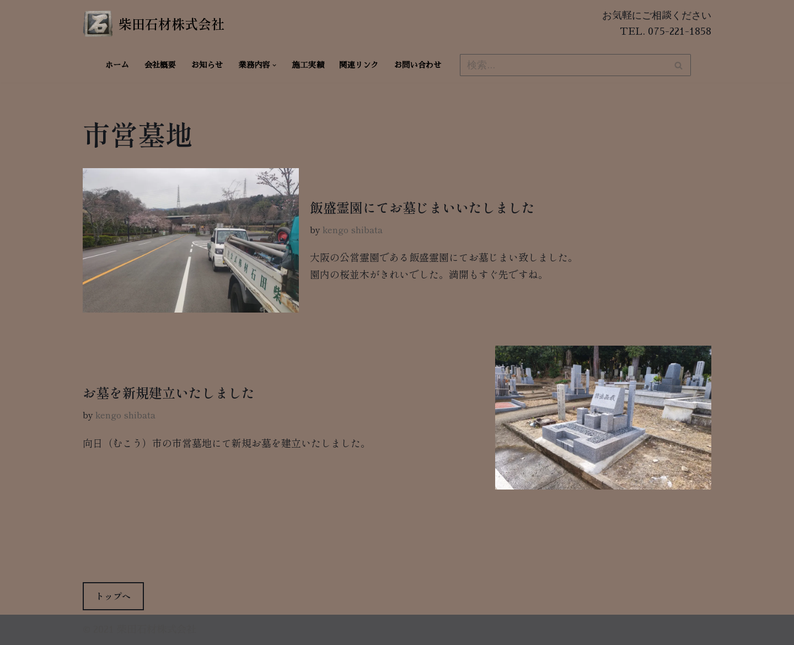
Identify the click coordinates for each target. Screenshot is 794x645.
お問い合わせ (418, 65)
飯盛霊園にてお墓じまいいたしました (422, 207)
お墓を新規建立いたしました (169, 392)
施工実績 (308, 65)
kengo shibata (353, 229)
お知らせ (207, 65)
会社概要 (160, 65)
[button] (274, 65)
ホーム (117, 65)
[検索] (563, 65)
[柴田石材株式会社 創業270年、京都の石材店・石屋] (153, 23)
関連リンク (359, 65)
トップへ (113, 596)
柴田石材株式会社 (156, 630)
